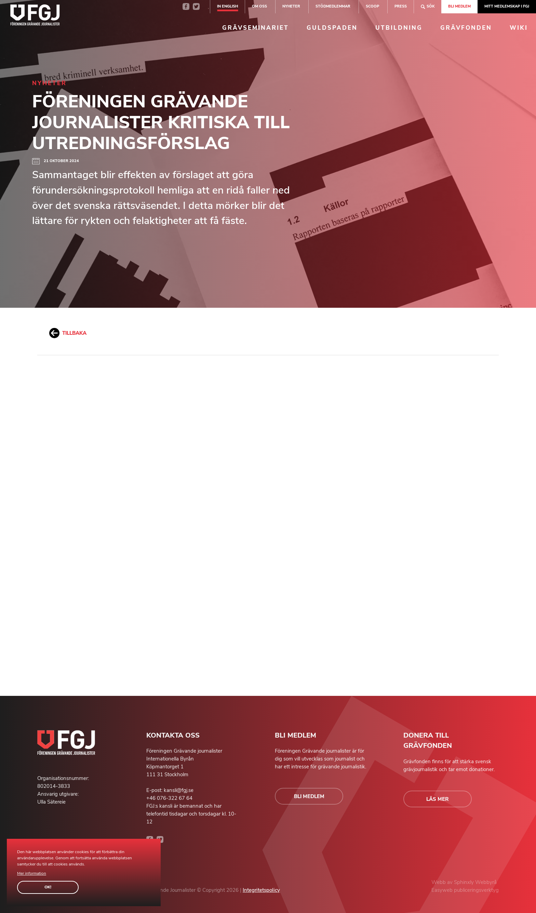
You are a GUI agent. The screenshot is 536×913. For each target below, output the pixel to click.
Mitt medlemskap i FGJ (506, 6)
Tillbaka (67, 333)
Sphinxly (464, 882)
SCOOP (372, 6)
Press (400, 6)
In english (227, 6)
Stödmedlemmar (333, 6)
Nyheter (291, 6)
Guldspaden (332, 28)
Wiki (519, 28)
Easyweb (442, 890)
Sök (427, 7)
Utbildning (399, 28)
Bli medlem (459, 6)
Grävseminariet (255, 28)
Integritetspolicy (261, 890)
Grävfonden (466, 28)
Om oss (259, 6)
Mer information (31, 873)
